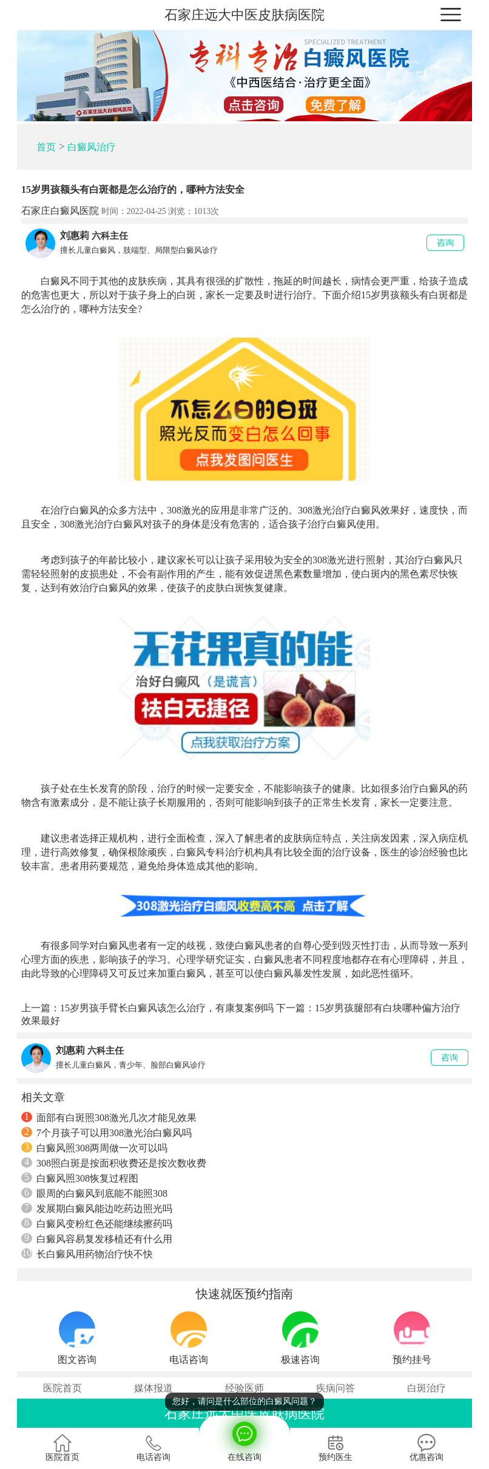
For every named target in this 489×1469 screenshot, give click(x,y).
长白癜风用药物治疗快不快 (87, 1253)
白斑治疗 (426, 1388)
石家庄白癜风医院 (60, 211)
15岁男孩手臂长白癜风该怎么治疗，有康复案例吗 (167, 1008)
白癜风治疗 (91, 147)
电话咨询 (153, 1448)
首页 (46, 147)
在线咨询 (244, 1439)
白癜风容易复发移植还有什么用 (96, 1238)
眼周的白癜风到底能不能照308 (94, 1193)
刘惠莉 (74, 235)
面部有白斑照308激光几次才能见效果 (109, 1117)
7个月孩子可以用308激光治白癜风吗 (106, 1132)
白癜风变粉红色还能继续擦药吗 (96, 1223)
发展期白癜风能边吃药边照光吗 (96, 1208)
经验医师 (244, 1388)
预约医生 (335, 1448)
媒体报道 (153, 1388)
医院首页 (62, 1388)
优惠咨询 (426, 1448)
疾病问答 (335, 1388)
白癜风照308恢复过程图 (79, 1178)
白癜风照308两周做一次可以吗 (94, 1147)
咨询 (445, 242)
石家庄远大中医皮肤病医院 (244, 14)
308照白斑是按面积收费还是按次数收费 (113, 1162)
